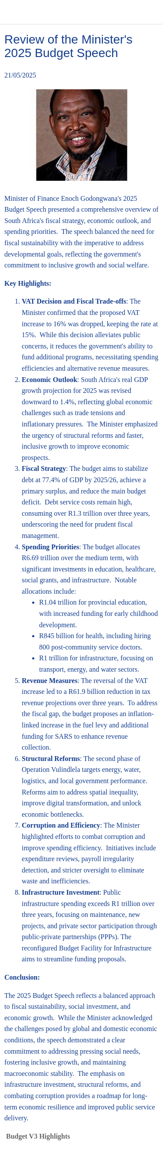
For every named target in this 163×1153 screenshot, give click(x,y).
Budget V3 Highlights (38, 1136)
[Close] (12, 12)
